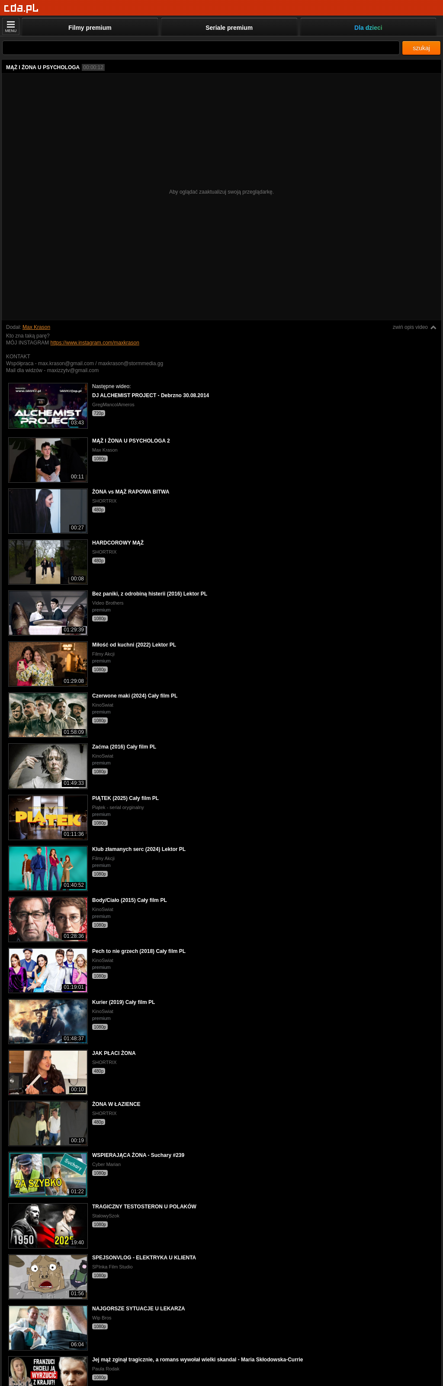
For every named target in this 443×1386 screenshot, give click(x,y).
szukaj (421, 48)
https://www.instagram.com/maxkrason (94, 343)
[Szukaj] (201, 48)
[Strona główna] (21, 8)
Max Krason (36, 327)
